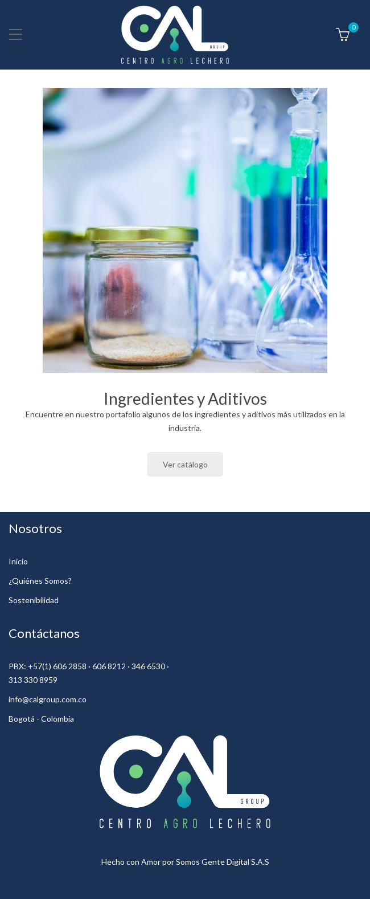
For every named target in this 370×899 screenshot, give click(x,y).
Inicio (18, 561)
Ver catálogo (185, 464)
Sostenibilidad (34, 600)
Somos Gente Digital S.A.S (222, 862)
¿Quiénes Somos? (40, 580)
